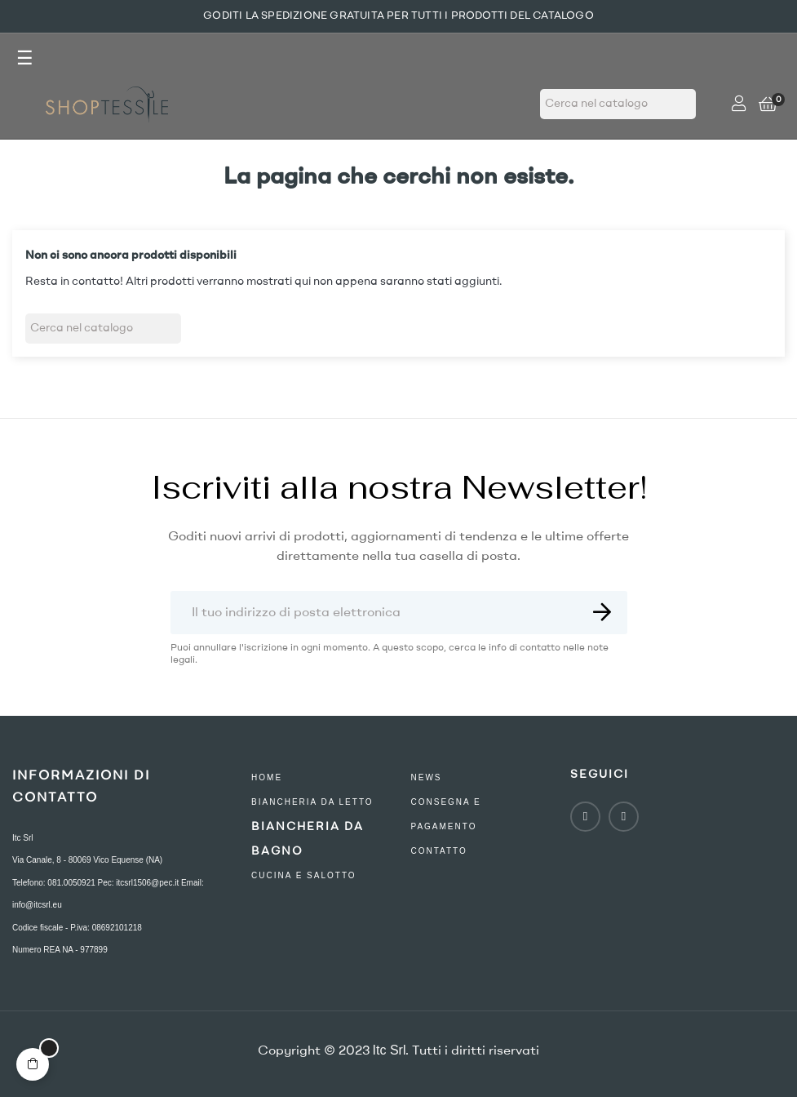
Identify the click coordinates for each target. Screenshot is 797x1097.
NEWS (425, 777)
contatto (438, 850)
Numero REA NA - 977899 (60, 949)
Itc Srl (22, 837)
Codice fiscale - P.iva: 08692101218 (77, 927)
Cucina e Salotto (303, 875)
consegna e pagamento (445, 814)
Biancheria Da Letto (312, 801)
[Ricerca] (618, 104)
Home (266, 777)
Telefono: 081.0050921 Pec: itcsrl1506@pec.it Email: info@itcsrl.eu (108, 894)
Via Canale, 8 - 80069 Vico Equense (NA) (87, 859)
